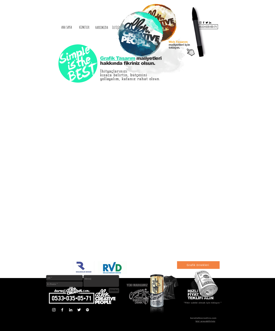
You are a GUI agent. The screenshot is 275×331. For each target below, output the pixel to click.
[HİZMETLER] (84, 27)
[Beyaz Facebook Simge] (62, 309)
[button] (204, 285)
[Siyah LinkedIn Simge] (210, 22)
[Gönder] (114, 290)
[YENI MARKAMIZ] (139, 285)
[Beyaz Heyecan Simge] (79, 309)
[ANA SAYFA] (67, 27)
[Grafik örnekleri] (198, 265)
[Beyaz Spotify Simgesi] (87, 309)
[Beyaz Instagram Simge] (54, 309)
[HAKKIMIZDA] (101, 28)
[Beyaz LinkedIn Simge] (70, 309)
